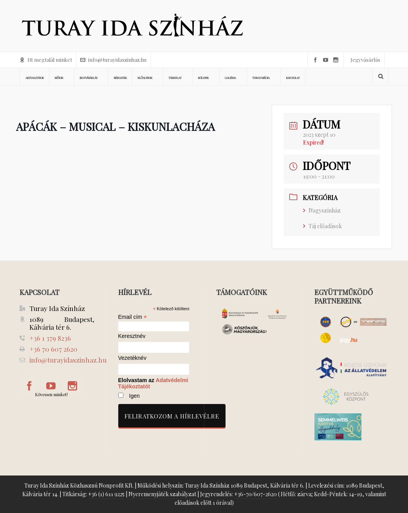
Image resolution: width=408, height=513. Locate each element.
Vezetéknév (132, 358)
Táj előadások (322, 226)
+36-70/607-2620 (255, 494)
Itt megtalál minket (46, 59)
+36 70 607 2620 (53, 349)
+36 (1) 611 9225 (106, 494)
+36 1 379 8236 (50, 338)
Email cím (132, 316)
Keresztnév (132, 336)
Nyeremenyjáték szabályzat (162, 494)
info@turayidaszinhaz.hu (113, 59)
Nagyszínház (322, 210)
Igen (134, 396)
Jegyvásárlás (365, 59)
